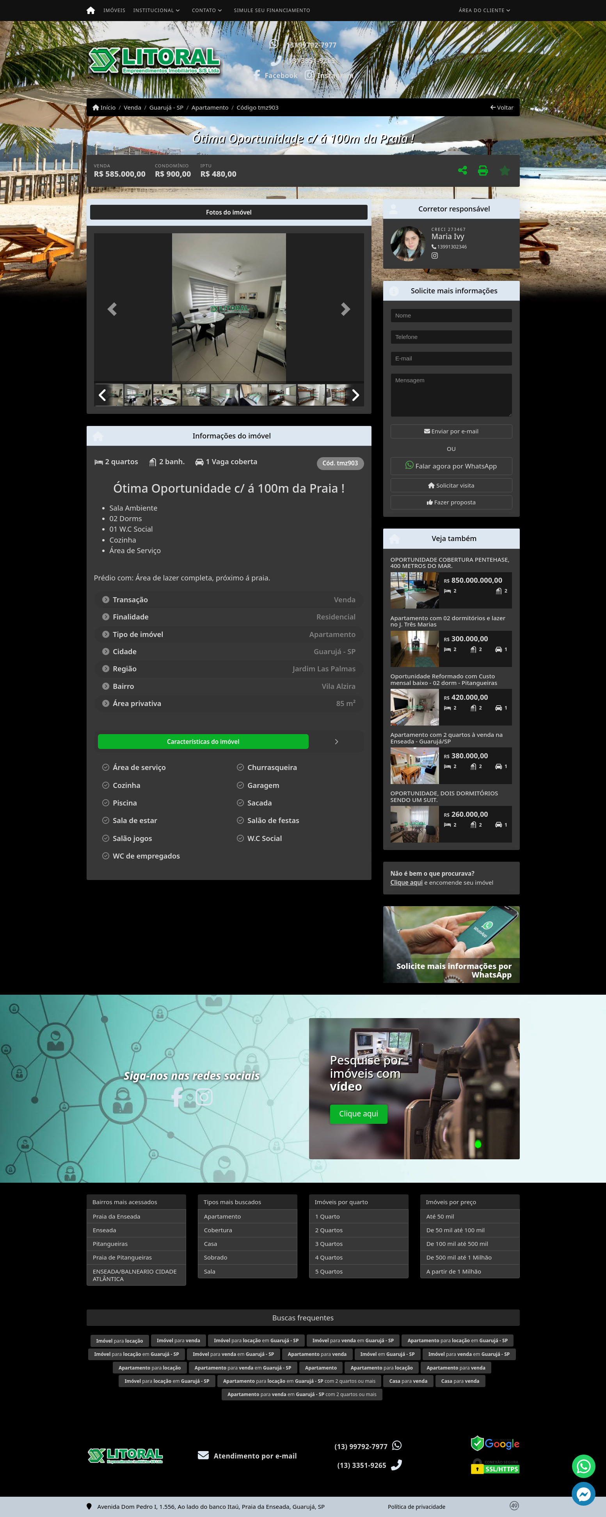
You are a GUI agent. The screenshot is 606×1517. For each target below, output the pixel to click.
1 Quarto (327, 1216)
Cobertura (218, 1230)
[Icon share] (275, 74)
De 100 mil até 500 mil (457, 1243)
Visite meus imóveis (473, 76)
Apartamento (210, 107)
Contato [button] (204, 10)
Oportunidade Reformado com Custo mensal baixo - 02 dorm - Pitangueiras (444, 679)
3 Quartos (329, 1243)
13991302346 (449, 246)
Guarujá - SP (166, 107)
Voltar (502, 107)
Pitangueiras (110, 1243)
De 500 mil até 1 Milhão (459, 1257)
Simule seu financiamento (272, 10)
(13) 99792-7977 (310, 45)
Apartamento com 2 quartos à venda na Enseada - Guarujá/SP (447, 738)
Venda (132, 107)
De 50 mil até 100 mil (456, 1230)
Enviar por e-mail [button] (451, 431)
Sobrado (215, 1257)
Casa (210, 1243)
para (119, 1341)
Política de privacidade (416, 1506)
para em (256, 1340)
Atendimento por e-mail (247, 1455)
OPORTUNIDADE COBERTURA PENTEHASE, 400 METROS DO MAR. (450, 562)
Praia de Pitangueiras (122, 1257)
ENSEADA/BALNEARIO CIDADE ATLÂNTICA (135, 1275)
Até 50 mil (440, 1216)
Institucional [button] (153, 10)
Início (104, 107)
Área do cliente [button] (482, 10)
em (388, 1354)
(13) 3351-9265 (310, 60)
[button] (387, 59)
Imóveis (114, 10)
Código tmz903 (258, 107)
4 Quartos (329, 1257)
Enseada (104, 1230)
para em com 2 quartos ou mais (299, 1381)
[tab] (119, 212)
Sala (209, 1271)
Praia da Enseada (116, 1216)
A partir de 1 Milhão (454, 1271)
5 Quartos (329, 1271)
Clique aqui (407, 882)
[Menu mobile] (91, 11)
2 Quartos (329, 1230)
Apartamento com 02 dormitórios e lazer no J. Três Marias (448, 621)
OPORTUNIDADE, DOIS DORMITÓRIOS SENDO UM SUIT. (444, 796)
